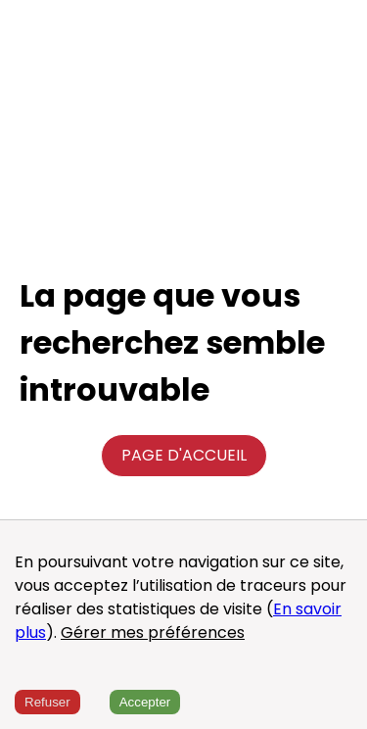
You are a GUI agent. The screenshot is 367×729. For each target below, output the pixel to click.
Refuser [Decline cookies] (47, 702)
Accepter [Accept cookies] (145, 702)
